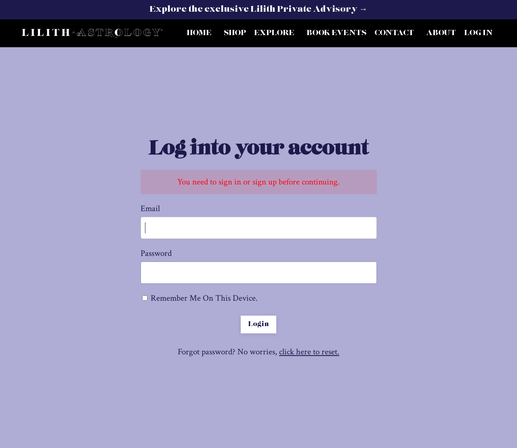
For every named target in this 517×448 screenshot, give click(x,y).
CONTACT (394, 33)
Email (150, 208)
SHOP (235, 33)
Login (258, 324)
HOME (199, 33)
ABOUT (441, 33)
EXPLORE (274, 33)
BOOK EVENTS (336, 33)
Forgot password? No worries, (258, 351)
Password (156, 253)
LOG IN (478, 33)
